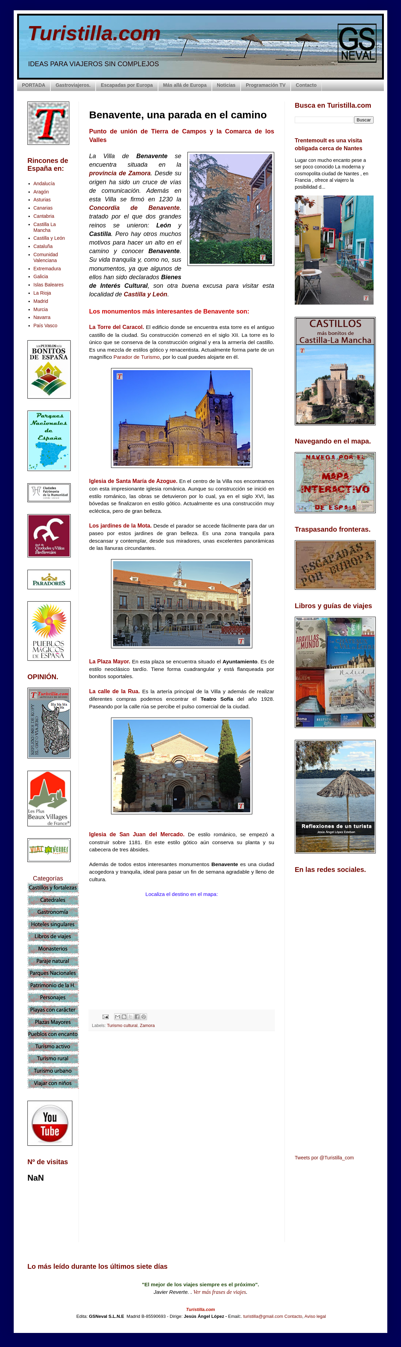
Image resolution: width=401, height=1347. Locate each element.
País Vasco (46, 325)
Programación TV (265, 85)
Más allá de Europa (185, 85)
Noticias (226, 85)
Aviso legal (315, 1316)
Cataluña (43, 246)
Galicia (41, 276)
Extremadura (47, 268)
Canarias (43, 208)
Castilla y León (145, 294)
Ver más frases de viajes (219, 1292)
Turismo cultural (122, 1025)
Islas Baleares (49, 284)
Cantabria (44, 216)
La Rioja (42, 293)
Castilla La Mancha (45, 227)
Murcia (41, 309)
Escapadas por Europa (127, 85)
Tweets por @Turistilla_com (324, 1157)
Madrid (41, 301)
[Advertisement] (181, 1097)
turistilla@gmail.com (263, 1316)
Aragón (41, 191)
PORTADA (33, 85)
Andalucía (44, 183)
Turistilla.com (94, 33)
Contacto (306, 85)
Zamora (147, 1025)
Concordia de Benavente (134, 207)
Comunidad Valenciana (46, 257)
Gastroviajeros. (73, 85)
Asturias (42, 199)
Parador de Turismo (136, 357)
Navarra (42, 317)
